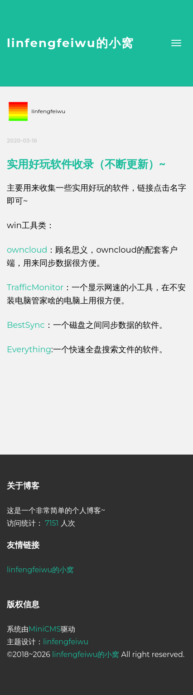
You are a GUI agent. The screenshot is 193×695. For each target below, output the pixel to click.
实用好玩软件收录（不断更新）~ (86, 164)
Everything (29, 350)
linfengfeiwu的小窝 (70, 43)
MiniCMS (45, 629)
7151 (51, 523)
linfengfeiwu (65, 641)
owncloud (27, 250)
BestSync (26, 325)
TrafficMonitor (35, 287)
